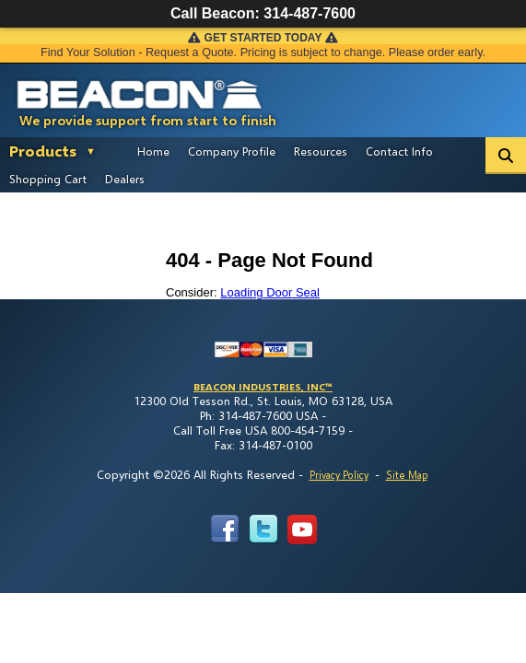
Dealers (125, 178)
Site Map (406, 475)
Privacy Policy (339, 475)
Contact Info (399, 151)
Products (42, 150)
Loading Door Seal (270, 292)
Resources (320, 151)
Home (153, 151)
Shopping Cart (48, 178)
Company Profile (231, 151)
